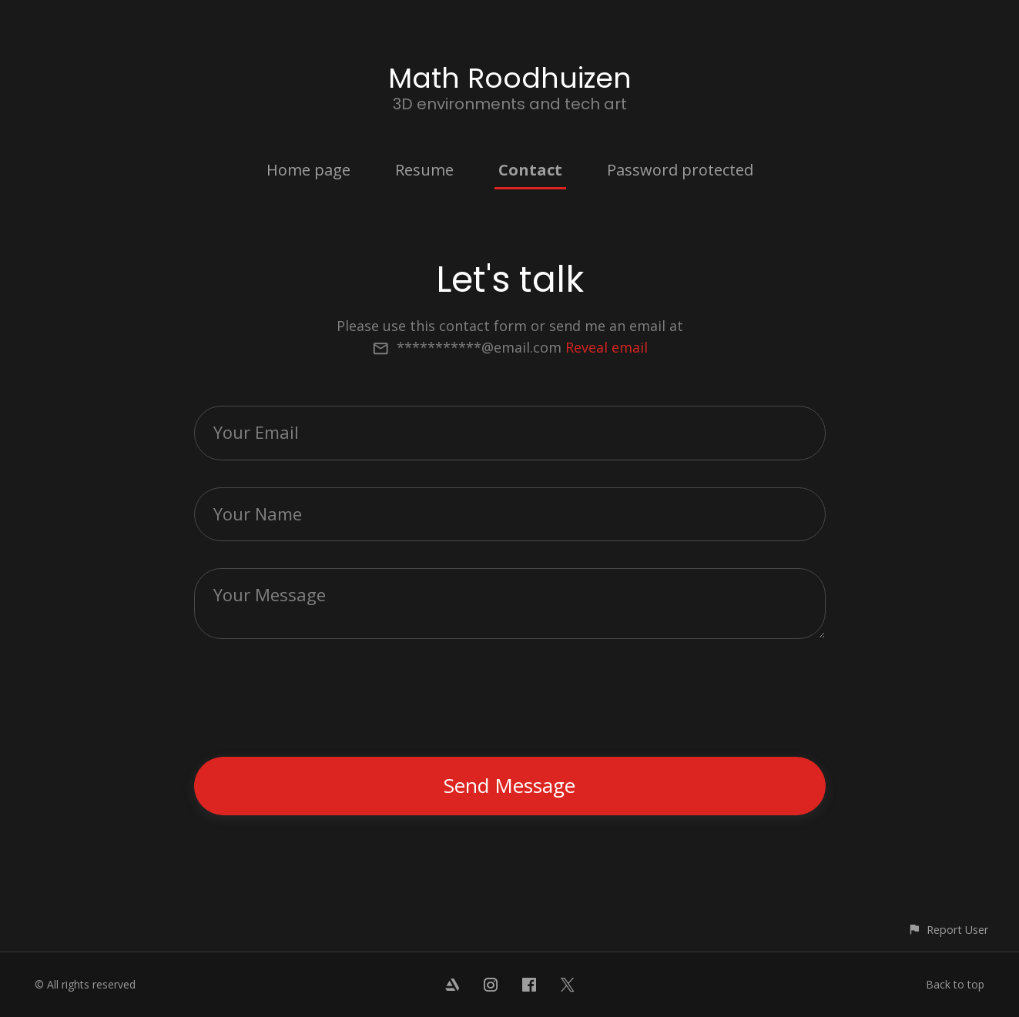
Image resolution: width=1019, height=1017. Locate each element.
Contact (530, 169)
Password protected (680, 169)
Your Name (257, 513)
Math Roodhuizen (510, 78)
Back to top (955, 984)
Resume (424, 169)
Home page (308, 169)
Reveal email (606, 347)
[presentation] (511, 700)
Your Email (256, 431)
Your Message (269, 594)
